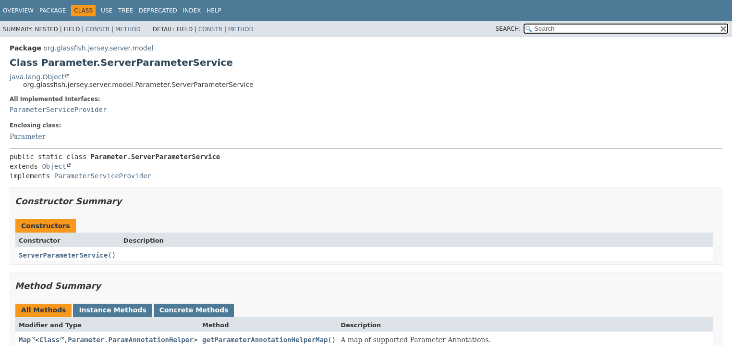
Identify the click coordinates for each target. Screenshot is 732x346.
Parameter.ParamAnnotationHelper (130, 340)
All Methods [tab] (43, 310)
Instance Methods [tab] (112, 310)
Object (54, 166)
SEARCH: (508, 28)
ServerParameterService (63, 255)
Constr (97, 29)
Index (192, 10)
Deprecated (158, 10)
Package (52, 10)
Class (49, 340)
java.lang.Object (37, 77)
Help (214, 10)
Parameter (27, 136)
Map (25, 340)
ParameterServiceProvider (58, 109)
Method (128, 29)
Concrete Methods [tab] (194, 310)
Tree (125, 10)
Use (106, 10)
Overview (18, 10)
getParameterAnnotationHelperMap (265, 340)
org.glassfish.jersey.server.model (98, 48)
